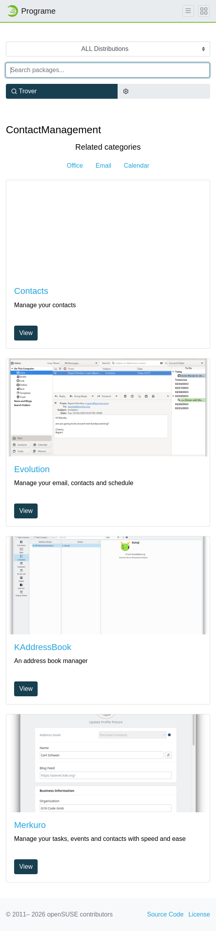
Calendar (136, 165)
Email (103, 165)
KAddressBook (42, 647)
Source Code (165, 914)
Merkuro (30, 825)
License (199, 914)
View (26, 333)
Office (75, 165)
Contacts (31, 291)
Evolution (32, 469)
